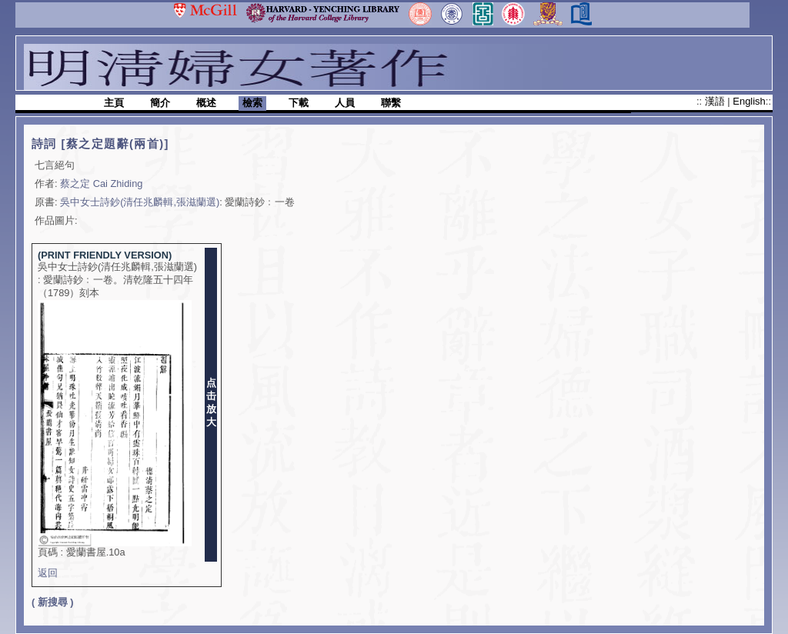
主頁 (114, 102)
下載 (299, 102)
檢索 (252, 102)
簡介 (160, 102)
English (749, 101)
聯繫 (391, 102)
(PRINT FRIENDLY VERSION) (105, 255)
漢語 (716, 101)
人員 (345, 102)
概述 (206, 102)
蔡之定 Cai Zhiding (101, 183)
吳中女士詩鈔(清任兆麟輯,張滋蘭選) (139, 202)
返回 (48, 573)
